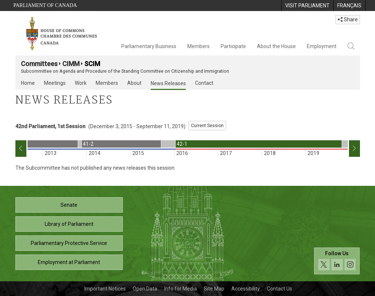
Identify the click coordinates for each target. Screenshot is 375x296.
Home (28, 83)
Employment (322, 46)
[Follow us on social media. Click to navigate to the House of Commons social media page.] (337, 261)
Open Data (145, 289)
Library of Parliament (69, 224)
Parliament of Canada (45, 5)
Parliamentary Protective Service (69, 243)
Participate (233, 46)
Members (198, 46)
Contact (204, 83)
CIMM (71, 64)
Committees (39, 64)
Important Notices (105, 289)
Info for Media (180, 289)
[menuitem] (307, 5)
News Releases (168, 83)
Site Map (214, 289)
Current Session (207, 125)
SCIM (92, 64)
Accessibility (245, 289)
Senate (68, 205)
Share (348, 19)
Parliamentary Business (148, 46)
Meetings (55, 83)
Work (81, 83)
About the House (276, 46)
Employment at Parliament (69, 262)
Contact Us (279, 289)
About (134, 83)
